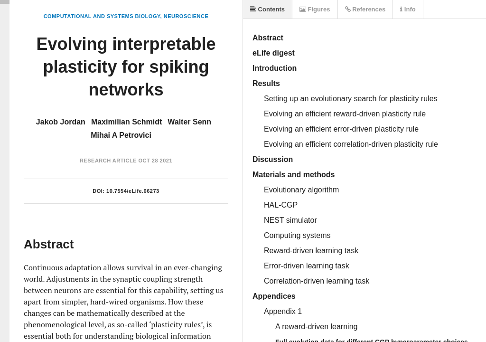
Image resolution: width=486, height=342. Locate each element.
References (365, 9)
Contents (267, 9)
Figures (314, 9)
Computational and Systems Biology (102, 16)
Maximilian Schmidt (126, 122)
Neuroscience (186, 16)
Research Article (108, 160)
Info (407, 9)
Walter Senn (189, 122)
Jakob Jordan (60, 122)
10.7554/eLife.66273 (132, 191)
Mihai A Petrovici (121, 135)
